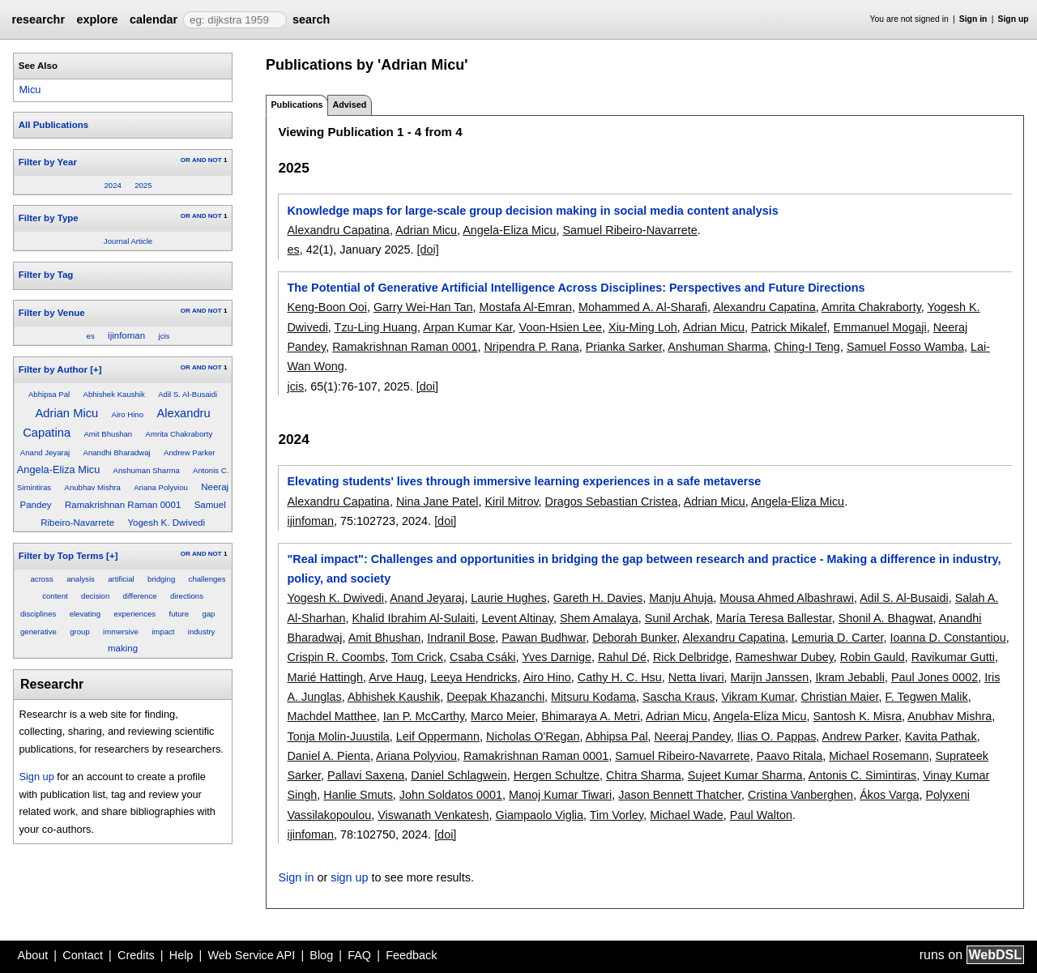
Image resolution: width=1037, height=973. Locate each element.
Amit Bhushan (107, 433)
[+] (95, 369)
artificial (121, 578)
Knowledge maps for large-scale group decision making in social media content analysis (532, 210)
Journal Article (128, 241)
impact (162, 631)
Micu (30, 89)
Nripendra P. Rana (531, 346)
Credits (136, 955)
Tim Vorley (616, 815)
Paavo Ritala (790, 755)
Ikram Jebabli (850, 677)
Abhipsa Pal (49, 394)
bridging (161, 578)
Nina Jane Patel (437, 501)
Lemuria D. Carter (838, 637)
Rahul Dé (622, 657)
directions (186, 595)
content (54, 595)
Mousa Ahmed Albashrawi (786, 597)
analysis (80, 578)
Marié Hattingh (325, 677)
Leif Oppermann (438, 736)
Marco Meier (503, 716)
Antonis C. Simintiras (863, 775)
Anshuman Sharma (146, 470)
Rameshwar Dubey (784, 657)
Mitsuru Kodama (593, 696)
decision (95, 595)
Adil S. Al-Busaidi (187, 394)
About (33, 955)
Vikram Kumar (757, 696)
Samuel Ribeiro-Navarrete (629, 230)
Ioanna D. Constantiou (947, 637)
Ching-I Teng (807, 346)
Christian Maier (840, 696)
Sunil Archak (677, 618)
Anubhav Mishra (93, 487)
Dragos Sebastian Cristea (611, 501)
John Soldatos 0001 (450, 794)
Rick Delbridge (691, 657)
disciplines (38, 613)
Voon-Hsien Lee (560, 327)
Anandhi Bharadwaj (117, 452)
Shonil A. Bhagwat (886, 618)
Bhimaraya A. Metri (590, 716)
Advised (349, 104)
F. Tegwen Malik (927, 696)
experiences (134, 613)
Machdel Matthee (331, 716)
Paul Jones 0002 (934, 677)
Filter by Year (48, 162)
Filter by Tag (46, 275)
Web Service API (251, 955)
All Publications (53, 125)
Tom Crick (417, 657)
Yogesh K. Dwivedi (166, 522)
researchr (38, 19)
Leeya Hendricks (473, 677)
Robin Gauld (872, 657)
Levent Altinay (517, 618)
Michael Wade (686, 815)
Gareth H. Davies (597, 597)
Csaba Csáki (483, 657)
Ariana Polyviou (161, 487)
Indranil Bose (461, 637)
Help (181, 955)
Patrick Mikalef (789, 327)
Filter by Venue (52, 313)
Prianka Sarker (624, 346)
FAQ (359, 955)
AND (199, 160)
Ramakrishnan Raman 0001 (123, 505)
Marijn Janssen (770, 677)
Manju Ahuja (681, 597)
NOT (215, 160)
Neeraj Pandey (693, 736)
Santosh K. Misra (857, 716)
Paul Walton (761, 815)
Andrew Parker (189, 452)
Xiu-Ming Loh (642, 327)
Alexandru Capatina (338, 230)
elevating (85, 613)
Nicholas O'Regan (533, 736)
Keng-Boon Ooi (326, 307)
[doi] (427, 249)
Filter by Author (53, 369)
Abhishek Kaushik (114, 394)
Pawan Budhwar (543, 637)
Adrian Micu (67, 413)
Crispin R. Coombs (336, 657)
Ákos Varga (889, 794)
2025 (142, 185)
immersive (121, 631)
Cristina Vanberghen (800, 794)
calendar (153, 19)
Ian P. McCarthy (423, 716)
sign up (349, 877)
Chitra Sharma (643, 775)
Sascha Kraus (678, 696)
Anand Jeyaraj (45, 452)
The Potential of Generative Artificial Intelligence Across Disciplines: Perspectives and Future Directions (575, 287)
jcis (164, 335)
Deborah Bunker (634, 637)
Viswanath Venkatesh (433, 815)
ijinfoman (126, 335)
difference (140, 595)
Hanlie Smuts (358, 794)
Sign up (1013, 19)
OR (185, 160)
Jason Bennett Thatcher (679, 794)
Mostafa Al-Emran (526, 307)
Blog (321, 955)
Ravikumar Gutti (953, 657)
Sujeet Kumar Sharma (745, 775)
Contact (82, 955)
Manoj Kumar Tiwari (560, 794)
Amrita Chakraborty (179, 433)
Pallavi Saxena (365, 775)
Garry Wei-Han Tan (423, 307)
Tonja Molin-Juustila (338, 736)
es (91, 335)
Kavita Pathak (941, 736)
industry (202, 631)
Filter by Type (49, 218)
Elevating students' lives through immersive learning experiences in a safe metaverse (524, 481)
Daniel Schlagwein (458, 775)
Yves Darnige (556, 657)
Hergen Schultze (557, 775)
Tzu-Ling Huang (376, 327)
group (80, 631)
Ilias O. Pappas (777, 736)
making (123, 648)
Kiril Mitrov (511, 501)
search (311, 19)
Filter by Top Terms (61, 556)
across (42, 578)
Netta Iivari (696, 677)
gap (208, 613)
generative (38, 631)
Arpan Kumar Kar (467, 327)
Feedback (411, 955)
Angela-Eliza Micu (58, 469)
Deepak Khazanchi (495, 696)
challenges (207, 578)
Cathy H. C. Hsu (620, 677)
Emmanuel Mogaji (880, 327)
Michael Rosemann (878, 755)
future (179, 613)
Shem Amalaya (599, 618)
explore (96, 19)
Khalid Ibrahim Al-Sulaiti (413, 618)
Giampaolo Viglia (540, 815)
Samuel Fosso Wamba (905, 346)
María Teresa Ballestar (774, 618)
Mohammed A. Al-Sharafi (642, 307)
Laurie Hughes (509, 597)
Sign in (973, 19)
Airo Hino (127, 414)
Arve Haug (396, 677)
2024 (112, 185)
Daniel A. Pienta (328, 755)
